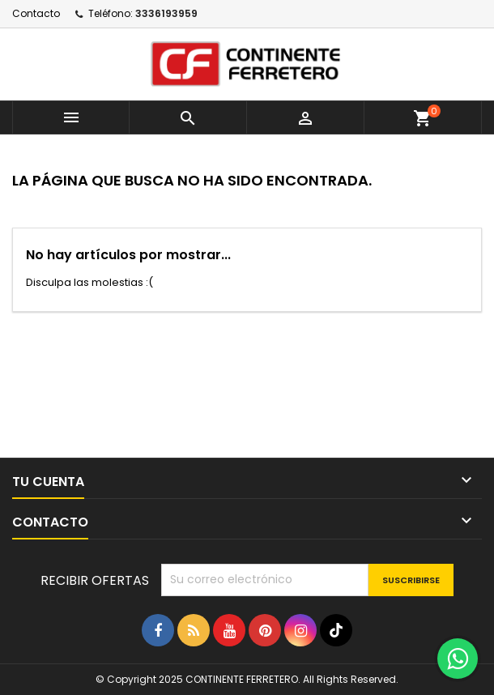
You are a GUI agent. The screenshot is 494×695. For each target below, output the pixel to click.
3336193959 (166, 13)
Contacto (36, 13)
